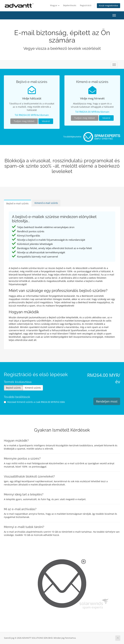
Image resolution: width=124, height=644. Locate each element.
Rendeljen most (106, 401)
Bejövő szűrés (13, 387)
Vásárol (46, 121)
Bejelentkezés (69, 5)
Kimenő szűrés (33, 387)
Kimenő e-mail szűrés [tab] (46, 202)
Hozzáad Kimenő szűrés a (34, 401)
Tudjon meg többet (24, 121)
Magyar (54, 5)
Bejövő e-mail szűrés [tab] (17, 203)
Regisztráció (85, 5)
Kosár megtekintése (108, 5)
